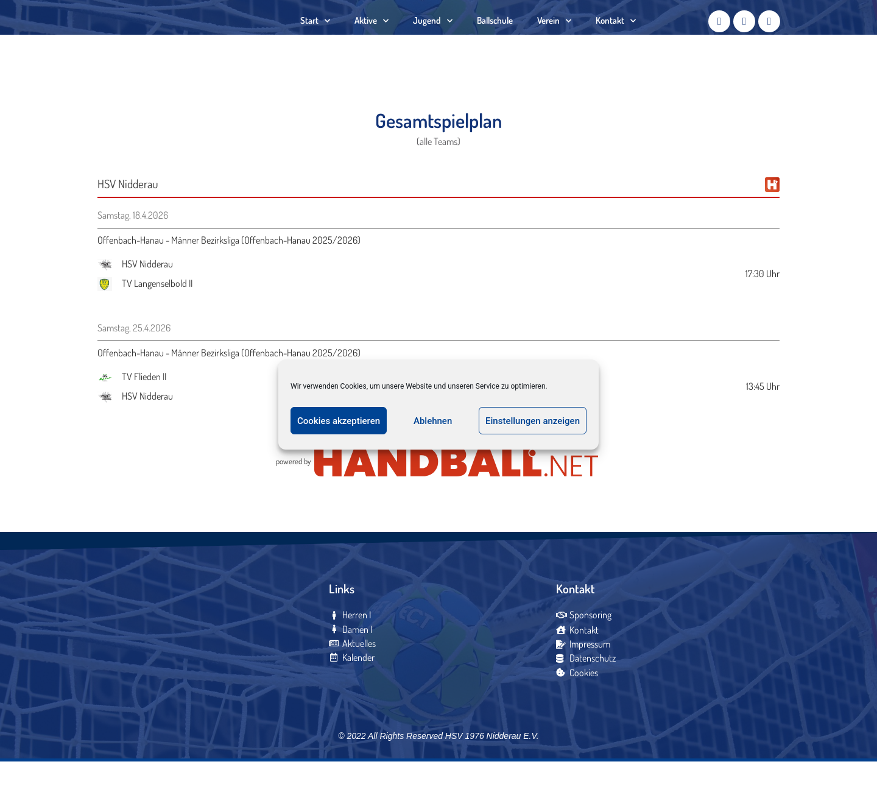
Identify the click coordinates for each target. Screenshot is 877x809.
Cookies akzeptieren (338, 420)
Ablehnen (433, 420)
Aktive (371, 39)
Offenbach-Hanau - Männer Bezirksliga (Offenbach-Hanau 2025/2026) (229, 280)
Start (315, 39)
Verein (554, 39)
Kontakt (616, 39)
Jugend (433, 39)
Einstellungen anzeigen (532, 420)
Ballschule (495, 39)
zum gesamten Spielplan (439, 469)
